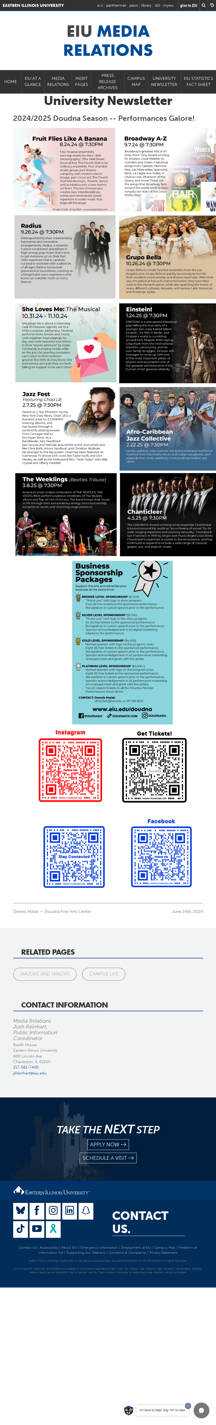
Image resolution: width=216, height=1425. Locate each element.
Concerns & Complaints (127, 1252)
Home (10, 81)
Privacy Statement (163, 1252)
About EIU (69, 1247)
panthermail (116, 5)
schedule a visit (108, 1158)
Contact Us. (140, 1222)
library (146, 5)
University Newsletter (164, 81)
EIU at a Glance (33, 81)
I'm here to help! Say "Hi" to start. (163, 1410)
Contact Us (27, 1247)
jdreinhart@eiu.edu (29, 1073)
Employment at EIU (136, 1247)
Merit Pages (81, 81)
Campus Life (103, 974)
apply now (108, 1144)
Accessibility (49, 1247)
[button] (201, 1410)
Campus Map (136, 81)
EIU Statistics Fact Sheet (198, 81)
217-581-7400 (26, 1067)
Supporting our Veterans (85, 1252)
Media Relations (58, 81)
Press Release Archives (108, 81)
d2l (157, 5)
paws (133, 5)
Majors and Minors (45, 974)
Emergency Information (99, 1247)
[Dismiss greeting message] (188, 1406)
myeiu (168, 5)
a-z (100, 5)
